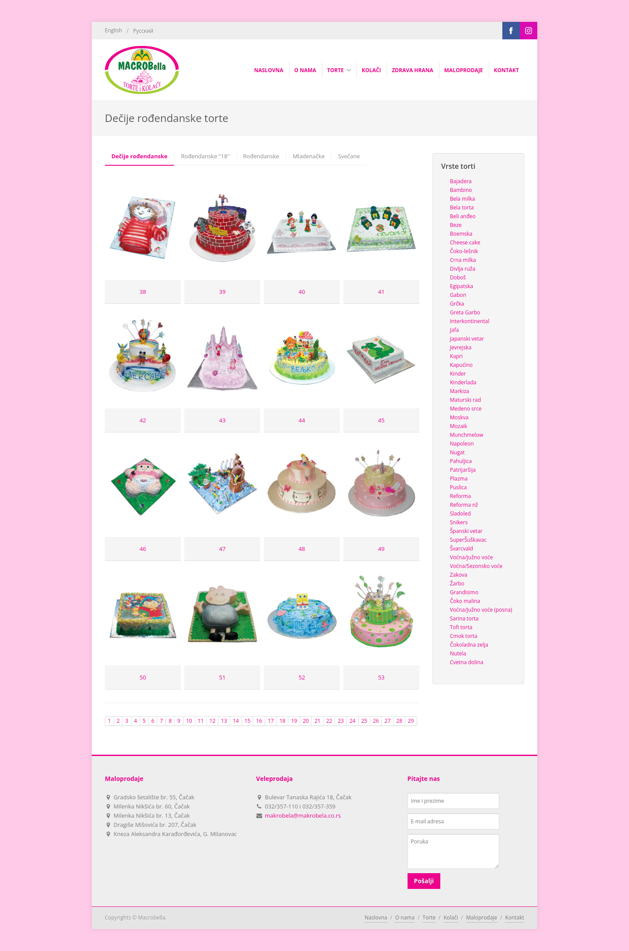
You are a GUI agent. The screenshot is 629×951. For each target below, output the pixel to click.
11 (201, 721)
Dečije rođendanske (139, 156)
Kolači (451, 917)
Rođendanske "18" (205, 156)
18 (283, 721)
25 (364, 721)
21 (317, 721)
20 (306, 721)
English (113, 30)
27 (387, 721)
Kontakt (514, 917)
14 (236, 721)
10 (189, 721)
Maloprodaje (481, 917)
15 (248, 721)
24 (352, 721)
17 (271, 721)
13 (224, 721)
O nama (405, 917)
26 (376, 721)
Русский (143, 31)
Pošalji (424, 881)
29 (411, 721)
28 (399, 721)
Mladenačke (309, 156)
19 (294, 721)
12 (212, 721)
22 (329, 721)
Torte (429, 917)
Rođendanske (261, 156)
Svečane (349, 156)
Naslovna (376, 917)
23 (341, 721)
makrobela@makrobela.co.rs (303, 815)
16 (259, 721)
